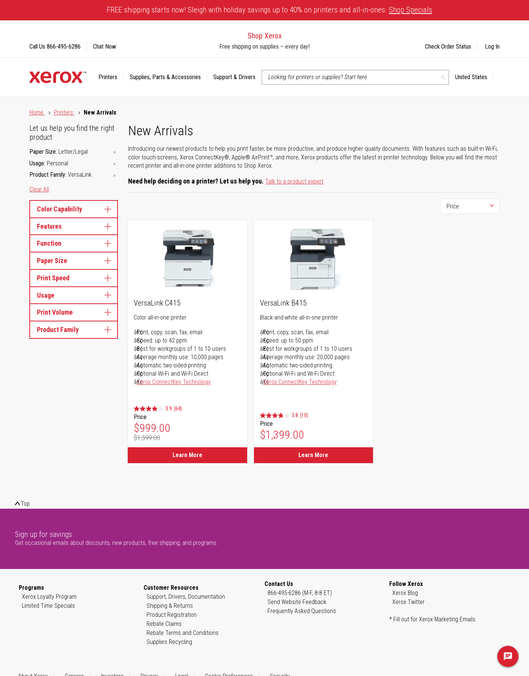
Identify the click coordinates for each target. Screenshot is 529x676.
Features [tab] (73, 226)
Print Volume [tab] (73, 312)
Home (37, 112)
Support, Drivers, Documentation (186, 596)
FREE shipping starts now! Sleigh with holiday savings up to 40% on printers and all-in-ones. (269, 9)
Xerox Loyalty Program (49, 596)
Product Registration (172, 614)
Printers (64, 112)
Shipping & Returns (170, 605)
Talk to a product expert (294, 181)
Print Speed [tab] (73, 278)
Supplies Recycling (169, 641)
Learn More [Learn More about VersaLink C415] (187, 455)
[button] (474, 77)
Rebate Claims (164, 623)
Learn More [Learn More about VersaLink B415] (313, 455)
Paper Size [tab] (73, 261)
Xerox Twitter (408, 602)
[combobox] (355, 77)
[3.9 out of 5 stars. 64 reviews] (158, 408)
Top (25, 503)
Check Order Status (448, 46)
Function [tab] (73, 243)
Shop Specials (410, 9)
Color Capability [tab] (73, 209)
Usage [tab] (73, 295)
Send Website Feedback (297, 602)
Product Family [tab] (73, 329)
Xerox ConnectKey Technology (174, 381)
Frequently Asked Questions (302, 611)
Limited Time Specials (48, 605)
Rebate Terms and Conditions (183, 632)
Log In (492, 46)
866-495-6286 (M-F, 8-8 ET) (300, 592)
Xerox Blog (405, 592)
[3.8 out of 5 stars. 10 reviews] (284, 415)
